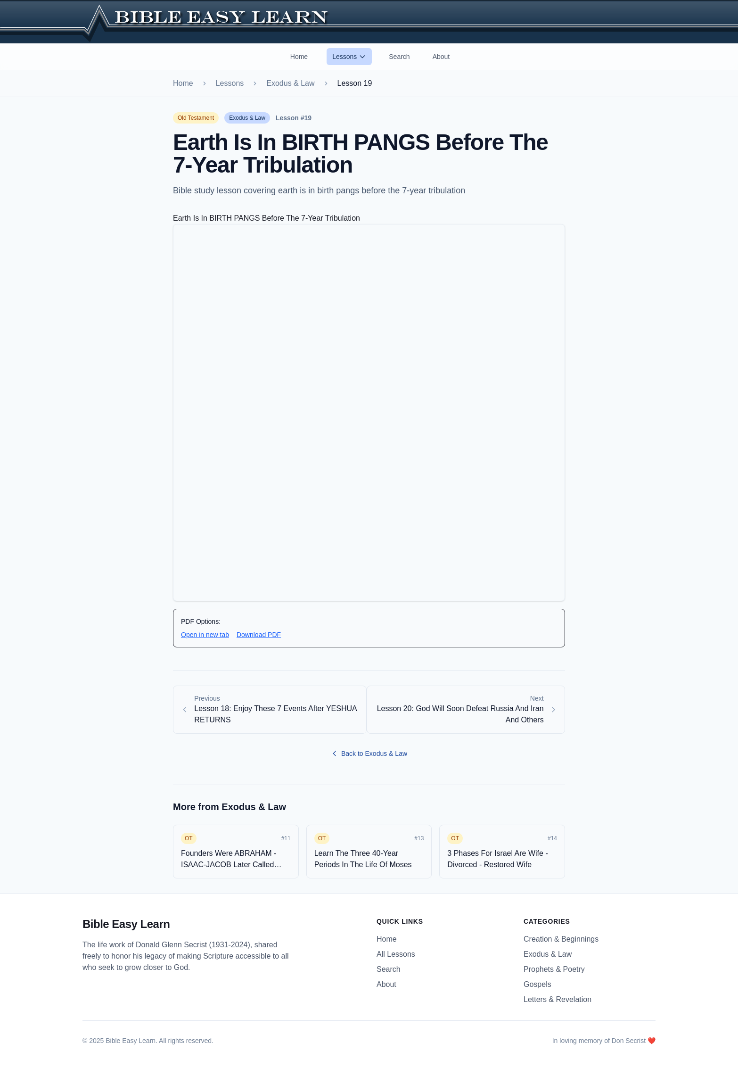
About (441, 56)
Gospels (537, 984)
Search (399, 56)
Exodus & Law (290, 83)
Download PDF (259, 634)
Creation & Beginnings (561, 939)
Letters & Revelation (557, 999)
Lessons (349, 56)
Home (299, 56)
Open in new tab (205, 634)
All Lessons (396, 954)
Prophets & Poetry (554, 969)
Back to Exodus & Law (369, 753)
